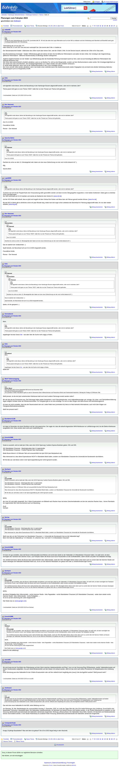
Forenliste (6, 26)
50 (51, 26)
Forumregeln (71, 763)
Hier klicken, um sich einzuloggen (12, 755)
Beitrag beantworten (97, 71)
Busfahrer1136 (10, 419)
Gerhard (8, 469)
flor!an (7, 517)
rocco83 (7, 660)
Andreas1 (17, 21)
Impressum (47, 763)
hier (21, 334)
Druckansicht (60, 744)
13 (105, 26)
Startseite (4, 14)
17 (114, 26)
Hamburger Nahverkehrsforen (16, 14)
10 (98, 26)
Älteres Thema (20, 741)
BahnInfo (74, 765)
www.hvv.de (92, 199)
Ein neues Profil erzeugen (111, 1)
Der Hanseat (9, 104)
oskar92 (7, 29)
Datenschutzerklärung (59, 763)
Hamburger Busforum (32, 14)
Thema (41, 14)
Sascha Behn (9, 138)
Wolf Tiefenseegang (12, 379)
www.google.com (20, 601)
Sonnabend (9, 314)
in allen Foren (60, 26)
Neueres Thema (7, 741)
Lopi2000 (8, 178)
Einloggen (97, 1)
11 (100, 26)
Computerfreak (10, 723)
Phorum (51, 765)
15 (109, 26)
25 (49, 26)
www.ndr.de (57, 196)
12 (102, 26)
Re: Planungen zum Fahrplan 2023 (11, 31)
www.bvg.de (13, 204)
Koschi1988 (9, 437)
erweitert (115, 20)
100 (54, 26)
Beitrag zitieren (111, 71)
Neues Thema (30, 26)
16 (111, 26)
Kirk (6, 78)
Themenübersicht (17, 26)
